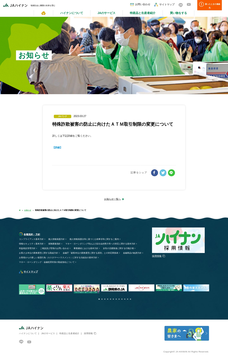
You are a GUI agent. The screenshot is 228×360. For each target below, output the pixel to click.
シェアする (155, 172)
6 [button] (113, 299)
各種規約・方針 (30, 234)
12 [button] (130, 299)
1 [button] (99, 299)
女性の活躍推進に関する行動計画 (125, 248)
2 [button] (102, 299)
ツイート (163, 172)
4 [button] (107, 299)
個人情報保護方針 (59, 239)
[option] (115, 288)
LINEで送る (171, 172)
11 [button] (127, 299)
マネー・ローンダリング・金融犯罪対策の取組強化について (49, 262)
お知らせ (28, 210)
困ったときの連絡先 (211, 5)
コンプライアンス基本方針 (32, 239)
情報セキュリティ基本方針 (32, 243)
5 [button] (110, 299)
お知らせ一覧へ (112, 199)
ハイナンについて (71, 13)
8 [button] (119, 299)
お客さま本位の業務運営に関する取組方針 (40, 253)
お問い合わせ (140, 4)
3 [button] (104, 299)
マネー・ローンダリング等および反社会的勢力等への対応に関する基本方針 (106, 243)
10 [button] (124, 299)
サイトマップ (164, 4)
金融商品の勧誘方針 (29, 257)
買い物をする (178, 13)
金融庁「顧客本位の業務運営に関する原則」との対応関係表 (96, 253)
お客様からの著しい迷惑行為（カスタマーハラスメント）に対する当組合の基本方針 (86, 257)
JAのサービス (106, 13)
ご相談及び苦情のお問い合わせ (56, 248)
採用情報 (88, 333)
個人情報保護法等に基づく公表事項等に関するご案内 (99, 239)
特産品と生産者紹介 (142, 13)
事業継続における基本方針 (90, 248)
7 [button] (116, 299)
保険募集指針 (56, 243)
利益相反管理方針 (28, 248)
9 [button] (122, 299)
